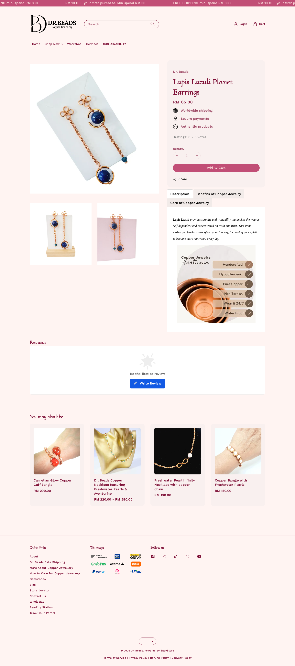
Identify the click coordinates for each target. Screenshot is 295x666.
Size (33, 584)
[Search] (152, 24)
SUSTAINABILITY (114, 44)
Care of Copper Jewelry (189, 203)
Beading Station (41, 607)
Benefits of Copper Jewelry (219, 194)
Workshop (74, 44)
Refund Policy (159, 657)
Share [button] (180, 179)
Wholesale (37, 601)
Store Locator (40, 590)
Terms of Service (115, 657)
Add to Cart (216, 167)
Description (179, 194)
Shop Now (52, 44)
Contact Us (38, 596)
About (34, 556)
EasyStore (167, 650)
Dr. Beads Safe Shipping (47, 562)
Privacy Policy (138, 657)
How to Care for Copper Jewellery (55, 573)
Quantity (178, 148)
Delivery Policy (181, 657)
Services (92, 44)
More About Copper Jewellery (51, 567)
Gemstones (38, 579)
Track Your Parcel (42, 613)
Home (36, 44)
